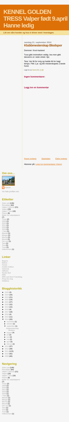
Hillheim (5, 271)
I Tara (4, 231)
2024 (7, 295)
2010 (4, 223)
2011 (4, 225)
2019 (7, 307)
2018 (4, 229)
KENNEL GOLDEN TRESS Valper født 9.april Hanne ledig (35, 18)
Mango (4, 235)
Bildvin (4, 263)
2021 (7, 302)
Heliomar (5, 269)
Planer (4, 213)
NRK (4, 275)
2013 (7, 346)
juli (8, 335)
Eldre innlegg (61, 158)
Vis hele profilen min (10, 191)
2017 (7, 312)
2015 (7, 317)
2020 (7, 304)
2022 (7, 299)
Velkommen (6, 249)
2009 (4, 221)
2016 (4, 227)
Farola (4, 265)
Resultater (6, 205)
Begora (5, 261)
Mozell (4, 239)
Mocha (4, 237)
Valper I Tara (7, 211)
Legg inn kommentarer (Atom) (48, 164)
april (8, 342)
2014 (7, 319)
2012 (7, 349)
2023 (7, 297)
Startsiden (45, 158)
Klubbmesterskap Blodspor (12, 329)
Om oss (5, 241)
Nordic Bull (6, 273)
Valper (4, 209)
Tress (4, 219)
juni (8, 337)
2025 (7, 292)
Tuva (4, 247)
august (9, 332)
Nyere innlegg (30, 158)
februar (10, 344)
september (11, 326)
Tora (4, 245)
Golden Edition (8, 267)
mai (8, 339)
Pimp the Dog (7, 279)
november (11, 322)
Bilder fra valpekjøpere (11, 215)
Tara (4, 243)
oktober (10, 324)
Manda (4, 233)
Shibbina (5, 281)
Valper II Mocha (8, 207)
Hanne (8, 187)
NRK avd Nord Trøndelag (12, 277)
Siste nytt (5, 203)
